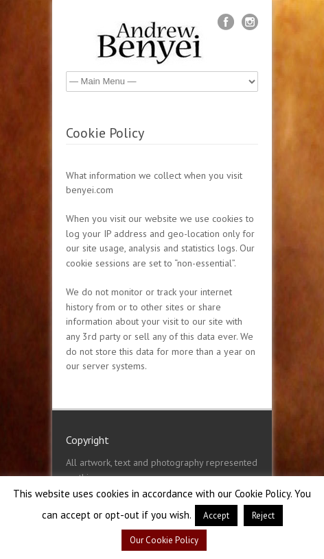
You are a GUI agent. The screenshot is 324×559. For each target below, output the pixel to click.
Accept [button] (216, 515)
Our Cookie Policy (164, 540)
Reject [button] (263, 515)
